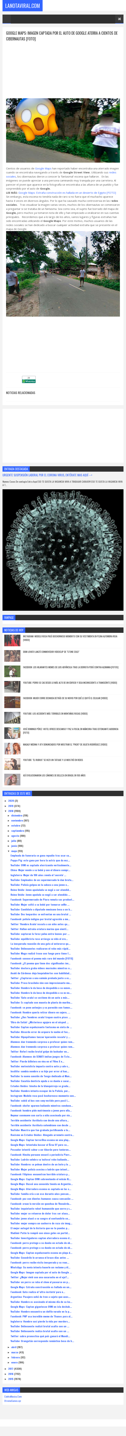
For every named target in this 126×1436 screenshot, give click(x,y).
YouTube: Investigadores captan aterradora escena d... (41, 1238)
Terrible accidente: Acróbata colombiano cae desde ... (41, 1125)
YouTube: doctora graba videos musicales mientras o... (41, 968)
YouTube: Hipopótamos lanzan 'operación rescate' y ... (40, 1037)
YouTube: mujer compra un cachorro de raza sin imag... (41, 1223)
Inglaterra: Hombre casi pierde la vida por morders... (40, 1322)
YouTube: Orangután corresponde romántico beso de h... (42, 1341)
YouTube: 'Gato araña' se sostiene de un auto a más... (40, 998)
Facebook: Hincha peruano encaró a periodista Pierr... (41, 1155)
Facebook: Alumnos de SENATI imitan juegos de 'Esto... (41, 1057)
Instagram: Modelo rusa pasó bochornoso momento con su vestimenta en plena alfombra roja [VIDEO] (70, 638)
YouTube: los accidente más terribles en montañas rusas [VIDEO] (55, 714)
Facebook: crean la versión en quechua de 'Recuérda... (41, 1204)
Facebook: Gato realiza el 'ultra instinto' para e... (38, 1292)
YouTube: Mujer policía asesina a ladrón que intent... (40, 1170)
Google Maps (43, 169)
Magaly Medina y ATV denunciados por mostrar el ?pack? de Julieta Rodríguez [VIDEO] (65, 745)
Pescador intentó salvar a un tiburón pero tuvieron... (41, 1150)
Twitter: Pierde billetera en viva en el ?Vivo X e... (37, 1062)
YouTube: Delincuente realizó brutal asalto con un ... (40, 1326)
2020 (11, 801)
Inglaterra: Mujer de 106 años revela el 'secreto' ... (38, 875)
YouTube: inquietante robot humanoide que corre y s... (41, 1209)
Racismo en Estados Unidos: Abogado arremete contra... (42, 1135)
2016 (11, 1374)
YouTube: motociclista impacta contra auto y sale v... (40, 1066)
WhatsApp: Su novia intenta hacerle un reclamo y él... (40, 1268)
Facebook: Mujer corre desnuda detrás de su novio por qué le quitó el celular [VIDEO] (65, 698)
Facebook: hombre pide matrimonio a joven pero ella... (41, 1111)
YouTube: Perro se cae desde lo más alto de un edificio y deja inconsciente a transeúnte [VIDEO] (70, 683)
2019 (11, 806)
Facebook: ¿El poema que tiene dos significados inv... (40, 963)
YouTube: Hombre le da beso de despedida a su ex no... (41, 993)
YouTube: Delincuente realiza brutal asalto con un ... (40, 1331)
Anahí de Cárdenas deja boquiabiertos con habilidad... (41, 973)
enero (14, 1362)
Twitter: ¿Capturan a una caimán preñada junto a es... (41, 978)
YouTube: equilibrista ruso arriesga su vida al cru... (39, 939)
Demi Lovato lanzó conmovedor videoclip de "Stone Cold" (51, 652)
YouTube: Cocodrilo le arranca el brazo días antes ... (40, 1258)
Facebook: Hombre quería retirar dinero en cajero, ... (40, 1012)
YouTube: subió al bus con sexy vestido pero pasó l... (40, 1101)
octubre (16, 826)
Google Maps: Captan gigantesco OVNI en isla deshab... (41, 1307)
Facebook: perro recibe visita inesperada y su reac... (40, 1263)
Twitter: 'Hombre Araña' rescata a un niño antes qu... (40, 924)
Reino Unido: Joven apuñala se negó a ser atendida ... (40, 895)
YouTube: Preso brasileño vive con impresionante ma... (41, 983)
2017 (11, 1369)
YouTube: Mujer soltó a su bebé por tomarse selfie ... (40, 905)
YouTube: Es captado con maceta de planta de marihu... (41, 1003)
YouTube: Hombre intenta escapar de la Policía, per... (40, 1091)
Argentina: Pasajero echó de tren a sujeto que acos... (41, 1297)
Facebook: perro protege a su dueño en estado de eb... (41, 1243)
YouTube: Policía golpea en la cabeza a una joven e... (40, 885)
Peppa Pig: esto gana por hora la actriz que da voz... (40, 860)
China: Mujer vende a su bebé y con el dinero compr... (40, 870)
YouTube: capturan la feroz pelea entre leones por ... (40, 934)
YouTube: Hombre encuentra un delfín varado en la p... (41, 1312)
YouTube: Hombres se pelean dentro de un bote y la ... (41, 1164)
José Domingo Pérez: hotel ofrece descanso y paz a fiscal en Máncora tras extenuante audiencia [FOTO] (70, 731)
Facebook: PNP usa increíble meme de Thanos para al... (41, 1316)
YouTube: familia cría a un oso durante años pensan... (41, 1194)
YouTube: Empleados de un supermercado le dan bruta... (42, 880)
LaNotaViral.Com (22, 5)
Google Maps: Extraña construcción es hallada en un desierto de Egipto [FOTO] (67, 193)
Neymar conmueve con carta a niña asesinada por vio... (41, 1115)
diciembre (17, 816)
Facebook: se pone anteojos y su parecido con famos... (41, 1008)
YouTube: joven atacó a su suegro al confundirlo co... (40, 1219)
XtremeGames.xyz (12, 1401)
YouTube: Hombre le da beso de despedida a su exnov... (41, 988)
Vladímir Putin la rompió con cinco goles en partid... (40, 1233)
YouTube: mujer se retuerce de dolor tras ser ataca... (40, 1214)
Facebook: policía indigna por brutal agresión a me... (40, 919)
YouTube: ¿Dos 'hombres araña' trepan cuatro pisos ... (41, 1017)
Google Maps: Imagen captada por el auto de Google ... (41, 1272)
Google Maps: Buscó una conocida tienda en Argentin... (42, 1184)
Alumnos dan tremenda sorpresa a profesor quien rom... (42, 1042)
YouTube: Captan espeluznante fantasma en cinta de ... (41, 1027)
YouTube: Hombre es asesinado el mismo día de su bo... (41, 1302)
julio (14, 841)
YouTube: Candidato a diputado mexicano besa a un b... (41, 910)
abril (14, 1347)
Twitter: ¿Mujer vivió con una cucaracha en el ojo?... (40, 1277)
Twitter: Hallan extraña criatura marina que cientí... (39, 929)
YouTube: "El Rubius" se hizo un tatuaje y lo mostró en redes (53, 760)
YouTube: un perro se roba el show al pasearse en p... (40, 1282)
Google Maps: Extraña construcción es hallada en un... (41, 1287)
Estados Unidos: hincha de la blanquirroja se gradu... (40, 1086)
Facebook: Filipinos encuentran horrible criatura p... (40, 1174)
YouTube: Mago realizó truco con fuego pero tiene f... (41, 954)
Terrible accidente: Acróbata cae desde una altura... (40, 1120)
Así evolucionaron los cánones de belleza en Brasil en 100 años (54, 775)
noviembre (17, 821)
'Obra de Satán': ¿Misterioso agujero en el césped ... (40, 1022)
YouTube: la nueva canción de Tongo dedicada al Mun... (41, 1076)
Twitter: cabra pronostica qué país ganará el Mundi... (40, 1336)
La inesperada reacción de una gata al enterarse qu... (41, 944)
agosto (15, 836)
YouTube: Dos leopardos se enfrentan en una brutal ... (41, 914)
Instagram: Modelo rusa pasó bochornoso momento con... (43, 1096)
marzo (15, 1352)
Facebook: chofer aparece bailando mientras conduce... (42, 1106)
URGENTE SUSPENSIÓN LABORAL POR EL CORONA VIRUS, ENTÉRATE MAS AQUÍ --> (47, 475)
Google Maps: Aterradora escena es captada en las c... (41, 1189)
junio (14, 846)
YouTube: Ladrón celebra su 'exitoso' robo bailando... (40, 1160)
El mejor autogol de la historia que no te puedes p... (40, 1228)
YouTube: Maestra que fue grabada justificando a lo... (40, 1130)
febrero (16, 1357)
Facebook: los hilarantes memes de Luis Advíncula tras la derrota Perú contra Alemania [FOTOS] (70, 667)
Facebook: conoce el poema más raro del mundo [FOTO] (42, 959)
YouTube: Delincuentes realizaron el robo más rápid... (40, 949)
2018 (11, 811)
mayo (14, 851)
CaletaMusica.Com (13, 1397)
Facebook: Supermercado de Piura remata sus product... (42, 900)
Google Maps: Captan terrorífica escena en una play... (40, 1140)
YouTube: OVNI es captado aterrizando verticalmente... (41, 865)
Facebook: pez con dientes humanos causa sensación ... (42, 1199)
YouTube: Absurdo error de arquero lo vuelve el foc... (40, 1032)
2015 (11, 1379)
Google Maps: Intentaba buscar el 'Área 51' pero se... (40, 1145)
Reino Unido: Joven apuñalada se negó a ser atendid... (41, 890)
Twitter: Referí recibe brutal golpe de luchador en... (40, 1052)
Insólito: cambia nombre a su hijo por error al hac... (40, 1071)
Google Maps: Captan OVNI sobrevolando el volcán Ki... (41, 1179)
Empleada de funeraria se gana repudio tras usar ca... (41, 856)
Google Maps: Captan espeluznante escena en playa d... (41, 1253)
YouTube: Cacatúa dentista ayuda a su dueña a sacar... (41, 1081)
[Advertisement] (63, 67)
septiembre (18, 831)
